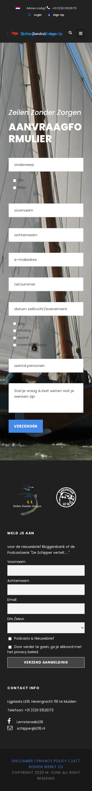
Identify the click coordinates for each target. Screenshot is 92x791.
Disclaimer (22, 760)
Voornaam (16, 561)
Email (11, 599)
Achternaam (18, 580)
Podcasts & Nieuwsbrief (31, 638)
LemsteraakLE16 (30, 721)
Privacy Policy (52, 760)
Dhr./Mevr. (16, 618)
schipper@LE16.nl (31, 728)
